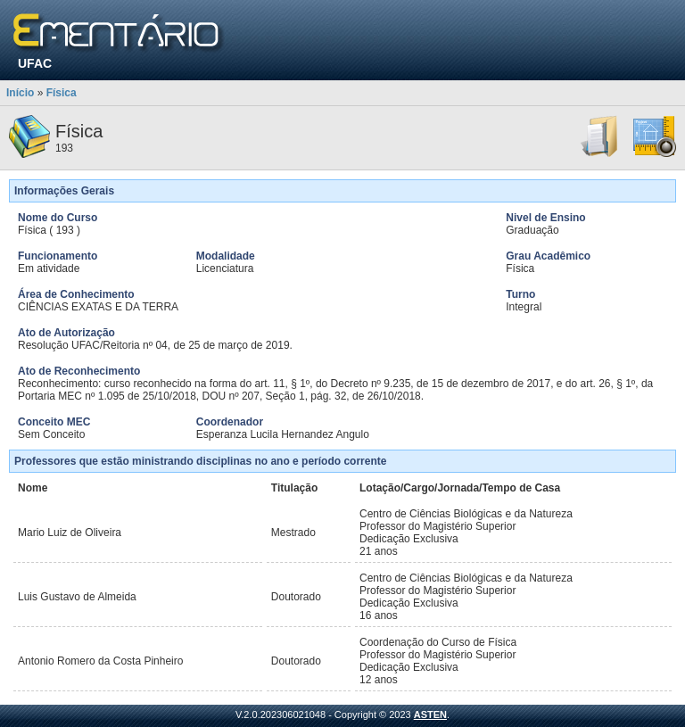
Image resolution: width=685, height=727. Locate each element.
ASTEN (430, 714)
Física (61, 93)
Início (20, 93)
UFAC (35, 63)
